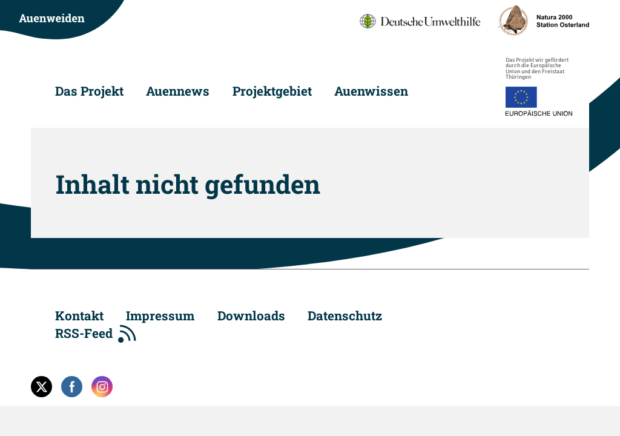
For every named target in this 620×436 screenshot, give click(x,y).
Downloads (251, 315)
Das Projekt (89, 90)
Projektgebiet (272, 90)
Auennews (177, 90)
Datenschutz (345, 315)
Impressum (160, 315)
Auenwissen (371, 90)
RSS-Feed (84, 333)
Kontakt (79, 315)
